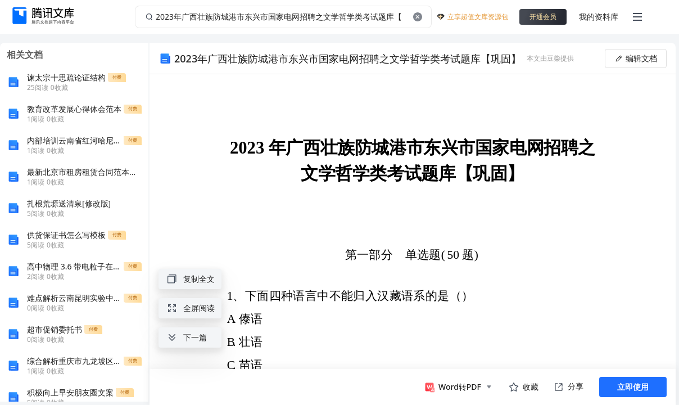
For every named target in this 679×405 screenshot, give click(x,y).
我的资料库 (598, 16)
